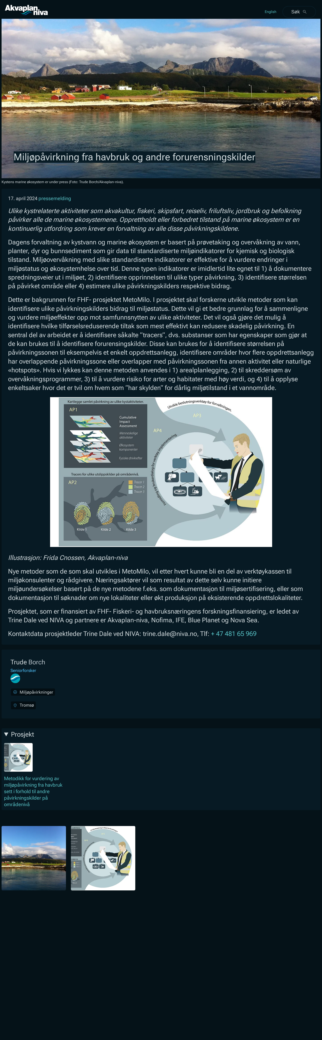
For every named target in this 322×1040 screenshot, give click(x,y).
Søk (299, 12)
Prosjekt (22, 734)
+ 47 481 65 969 (233, 634)
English (270, 12)
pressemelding (54, 198)
